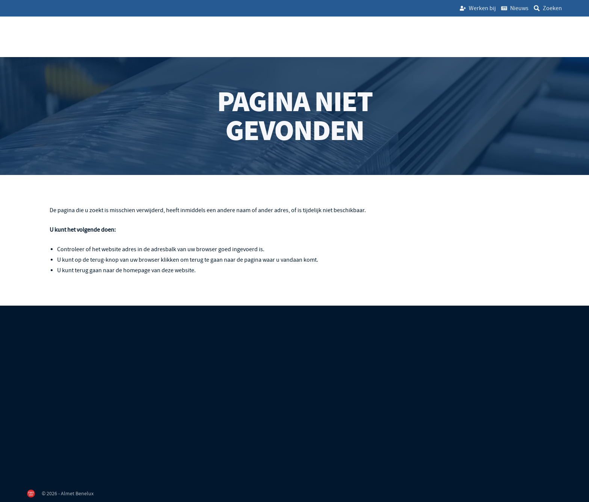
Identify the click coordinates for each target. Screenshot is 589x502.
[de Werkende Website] (31, 493)
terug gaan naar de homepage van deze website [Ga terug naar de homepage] (134, 270)
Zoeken (552, 8)
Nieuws (519, 8)
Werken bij (482, 8)
